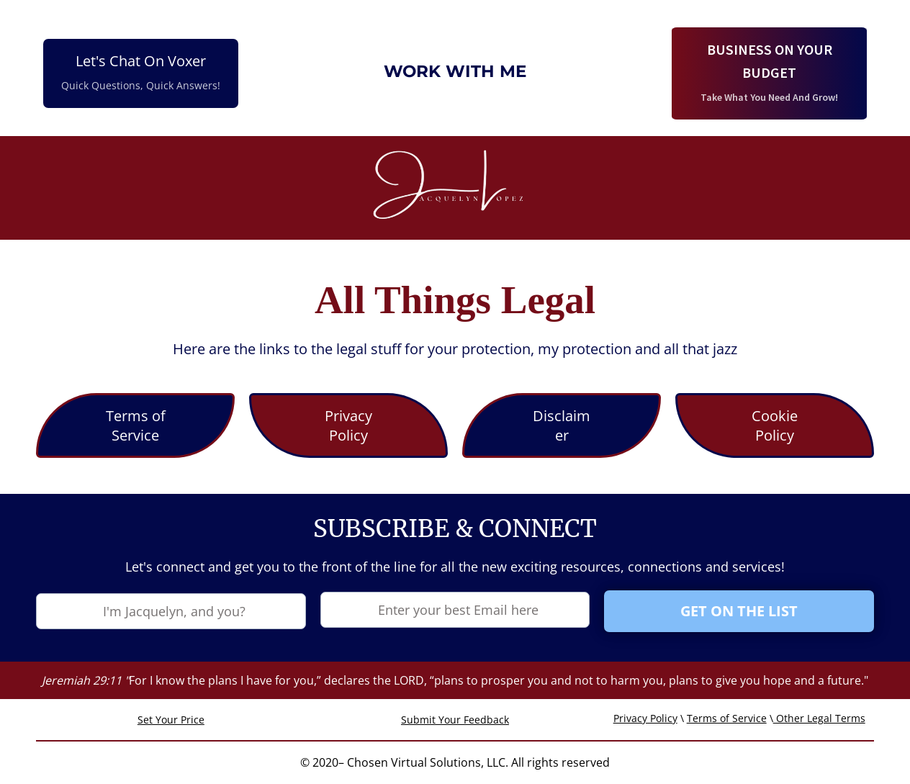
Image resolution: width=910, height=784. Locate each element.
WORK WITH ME (455, 71)
